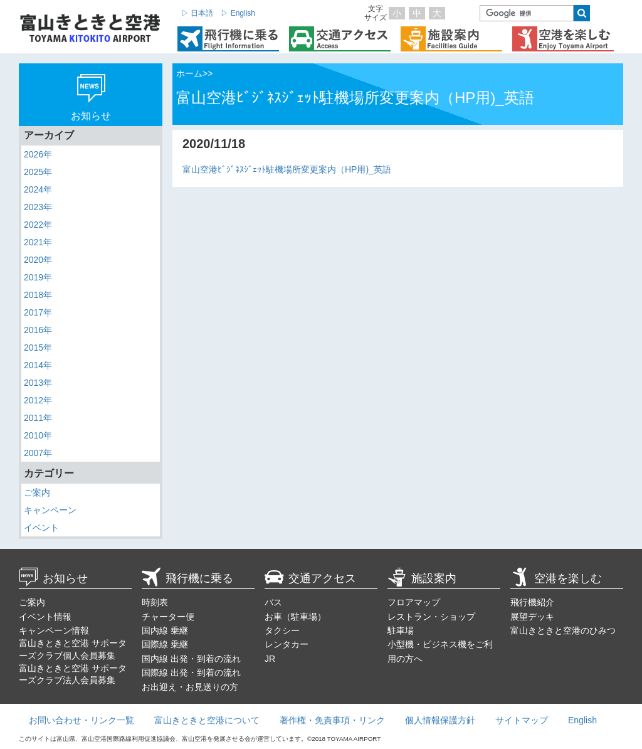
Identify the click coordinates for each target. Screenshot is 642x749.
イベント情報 (45, 617)
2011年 (38, 418)
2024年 (38, 189)
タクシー (282, 630)
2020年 (38, 260)
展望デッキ (532, 617)
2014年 (38, 365)
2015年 (38, 348)
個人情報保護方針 (440, 720)
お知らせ (53, 578)
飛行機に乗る (187, 578)
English (582, 720)
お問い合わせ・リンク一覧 (81, 720)
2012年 (38, 400)
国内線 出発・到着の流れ (191, 659)
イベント (41, 528)
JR (270, 659)
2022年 (38, 225)
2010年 (38, 435)
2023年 (38, 207)
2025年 (38, 172)
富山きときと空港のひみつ (563, 630)
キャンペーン (50, 510)
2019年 (38, 277)
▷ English (238, 13)
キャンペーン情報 (54, 630)
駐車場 (400, 630)
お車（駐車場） (295, 617)
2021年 (38, 242)
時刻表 (155, 602)
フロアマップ (413, 602)
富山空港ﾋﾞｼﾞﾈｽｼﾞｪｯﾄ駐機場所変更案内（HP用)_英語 (286, 169)
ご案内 (37, 492)
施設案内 (421, 578)
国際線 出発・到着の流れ (191, 672)
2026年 (38, 154)
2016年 (38, 330)
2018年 (38, 295)
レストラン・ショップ (431, 617)
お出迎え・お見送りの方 (190, 687)
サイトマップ (521, 720)
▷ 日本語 (197, 13)
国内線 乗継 (165, 630)
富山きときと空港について (207, 720)
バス (273, 602)
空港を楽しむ (556, 578)
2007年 (38, 453)
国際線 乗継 (165, 644)
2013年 (38, 383)
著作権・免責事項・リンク (332, 720)
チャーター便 (168, 617)
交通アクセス (310, 578)
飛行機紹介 (532, 602)
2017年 (38, 312)
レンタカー (286, 644)
